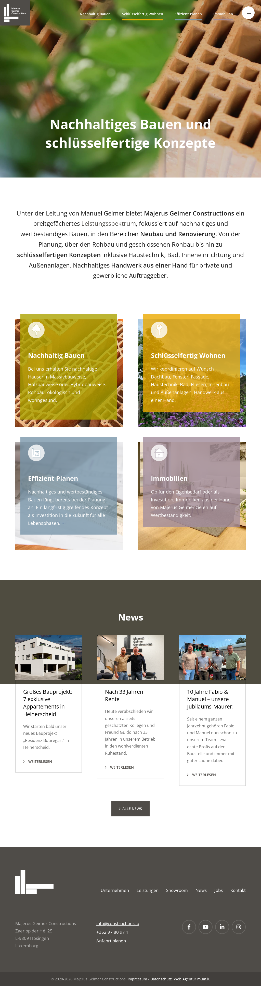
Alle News (132, 808)
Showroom (177, 890)
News (201, 890)
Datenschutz (161, 979)
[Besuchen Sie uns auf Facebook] (189, 927)
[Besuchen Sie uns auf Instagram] (239, 927)
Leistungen (148, 890)
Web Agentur (185, 979)
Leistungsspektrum (108, 223)
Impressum (137, 979)
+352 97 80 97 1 (112, 932)
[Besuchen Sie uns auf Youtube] (206, 927)
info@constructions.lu (117, 923)
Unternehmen (115, 890)
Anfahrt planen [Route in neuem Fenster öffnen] (111, 941)
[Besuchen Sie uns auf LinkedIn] (222, 927)
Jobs (218, 890)
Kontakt (238, 890)
